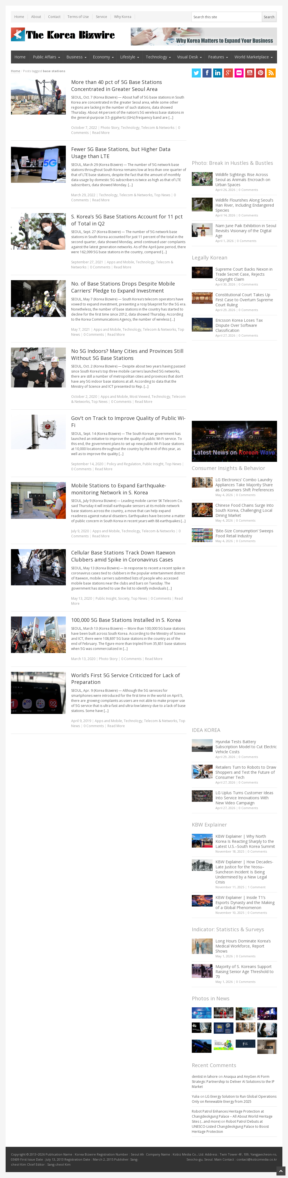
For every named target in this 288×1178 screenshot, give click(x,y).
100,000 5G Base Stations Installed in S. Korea (126, 620)
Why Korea (122, 16)
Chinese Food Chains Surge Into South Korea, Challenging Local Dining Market (244, 510)
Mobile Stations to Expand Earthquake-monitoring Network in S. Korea (118, 489)
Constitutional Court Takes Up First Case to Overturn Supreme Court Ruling (244, 299)
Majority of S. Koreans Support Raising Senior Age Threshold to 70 (244, 971)
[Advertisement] (234, 120)
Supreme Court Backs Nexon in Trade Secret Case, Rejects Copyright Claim (244, 274)
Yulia (195, 1096)
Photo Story (110, 127)
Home (19, 16)
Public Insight (153, 464)
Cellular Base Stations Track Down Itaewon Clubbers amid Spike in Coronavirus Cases (123, 556)
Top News (162, 195)
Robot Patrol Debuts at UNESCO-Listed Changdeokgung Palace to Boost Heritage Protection (230, 1126)
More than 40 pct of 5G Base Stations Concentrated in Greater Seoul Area (116, 85)
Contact (54, 16)
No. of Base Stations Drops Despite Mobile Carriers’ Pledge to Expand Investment (123, 287)
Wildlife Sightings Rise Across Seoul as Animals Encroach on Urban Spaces (242, 179)
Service (101, 16)
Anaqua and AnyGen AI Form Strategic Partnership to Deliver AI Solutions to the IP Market (233, 1081)
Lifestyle (127, 57)
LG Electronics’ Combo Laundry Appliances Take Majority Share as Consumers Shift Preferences (244, 484)
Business (74, 57)
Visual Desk (187, 57)
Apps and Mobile (120, 262)
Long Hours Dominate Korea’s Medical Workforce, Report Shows (243, 946)
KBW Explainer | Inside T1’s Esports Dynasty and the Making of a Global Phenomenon (244, 902)
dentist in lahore (205, 1076)
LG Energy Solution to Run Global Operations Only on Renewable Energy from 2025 (234, 1099)
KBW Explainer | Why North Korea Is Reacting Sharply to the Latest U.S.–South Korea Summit (245, 841)
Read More (101, 132)
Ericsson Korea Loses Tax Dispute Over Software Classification (239, 325)
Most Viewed (140, 396)
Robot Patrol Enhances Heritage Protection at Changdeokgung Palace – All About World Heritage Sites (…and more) (232, 1116)
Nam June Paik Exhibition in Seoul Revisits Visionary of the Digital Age (245, 230)
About (36, 16)
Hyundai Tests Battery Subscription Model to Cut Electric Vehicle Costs (246, 746)
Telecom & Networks (157, 127)
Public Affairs (44, 57)
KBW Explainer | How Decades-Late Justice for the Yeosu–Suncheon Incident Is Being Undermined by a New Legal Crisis (244, 872)
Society (123, 598)
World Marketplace (252, 57)
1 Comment (257, 887)
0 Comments (248, 190)
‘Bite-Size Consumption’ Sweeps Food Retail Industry (244, 533)
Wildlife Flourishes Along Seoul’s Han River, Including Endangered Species (244, 205)
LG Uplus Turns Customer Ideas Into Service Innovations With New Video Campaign (244, 797)
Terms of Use (78, 16)
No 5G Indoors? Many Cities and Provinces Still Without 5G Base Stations (127, 354)
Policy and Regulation (124, 464)
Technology (156, 57)
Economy (101, 57)
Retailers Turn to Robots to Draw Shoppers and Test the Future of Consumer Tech (245, 772)
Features (216, 57)
